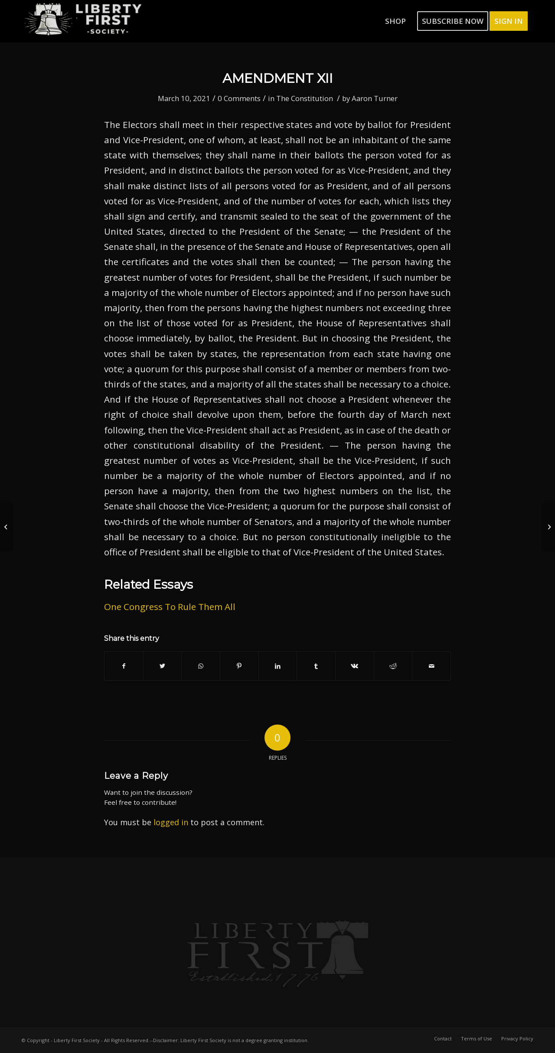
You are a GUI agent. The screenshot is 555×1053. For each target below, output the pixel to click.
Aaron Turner (375, 98)
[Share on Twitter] (163, 666)
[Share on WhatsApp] (201, 666)
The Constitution (304, 98)
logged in (170, 822)
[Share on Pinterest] (239, 666)
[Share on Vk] (355, 666)
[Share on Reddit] (393, 666)
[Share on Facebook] (123, 666)
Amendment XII (277, 78)
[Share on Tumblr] (316, 666)
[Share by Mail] (431, 666)
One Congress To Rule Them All (169, 606)
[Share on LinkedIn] (278, 666)
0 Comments (239, 98)
